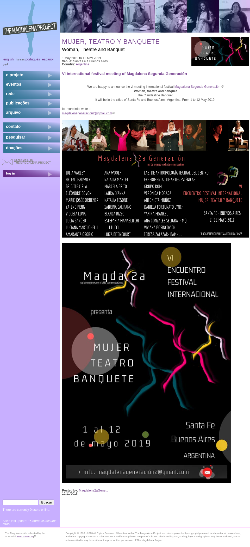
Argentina (82, 64)
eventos (13, 84)
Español (48, 59)
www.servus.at (26, 536)
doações (14, 148)
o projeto (14, 75)
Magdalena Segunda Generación (198, 87)
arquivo (13, 112)
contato (13, 126)
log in (10, 173)
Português (33, 59)
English (8, 59)
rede (10, 93)
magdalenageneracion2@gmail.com (88, 113)
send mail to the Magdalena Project (32, 161)
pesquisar (15, 137)
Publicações (17, 103)
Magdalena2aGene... (93, 490)
